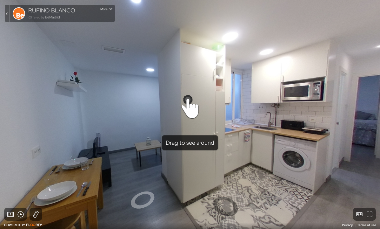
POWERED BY (23, 225)
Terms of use (366, 225)
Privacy (348, 225)
